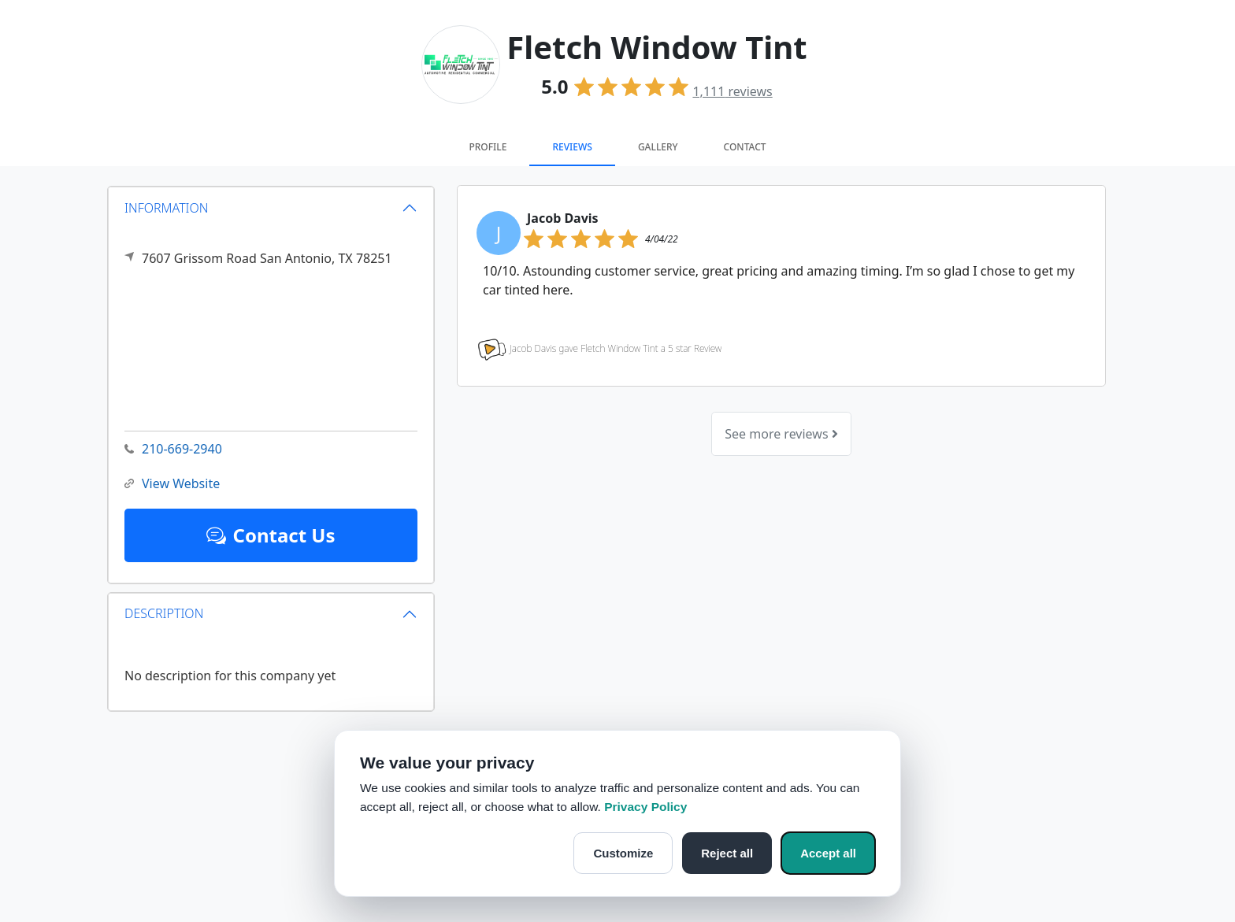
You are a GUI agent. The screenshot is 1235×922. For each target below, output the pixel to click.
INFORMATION (166, 207)
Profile (487, 147)
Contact (745, 147)
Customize (623, 853)
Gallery (658, 147)
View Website (172, 484)
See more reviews (781, 433)
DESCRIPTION (163, 613)
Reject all (727, 853)
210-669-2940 (173, 449)
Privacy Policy (645, 806)
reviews (732, 91)
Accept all (828, 853)
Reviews (572, 147)
